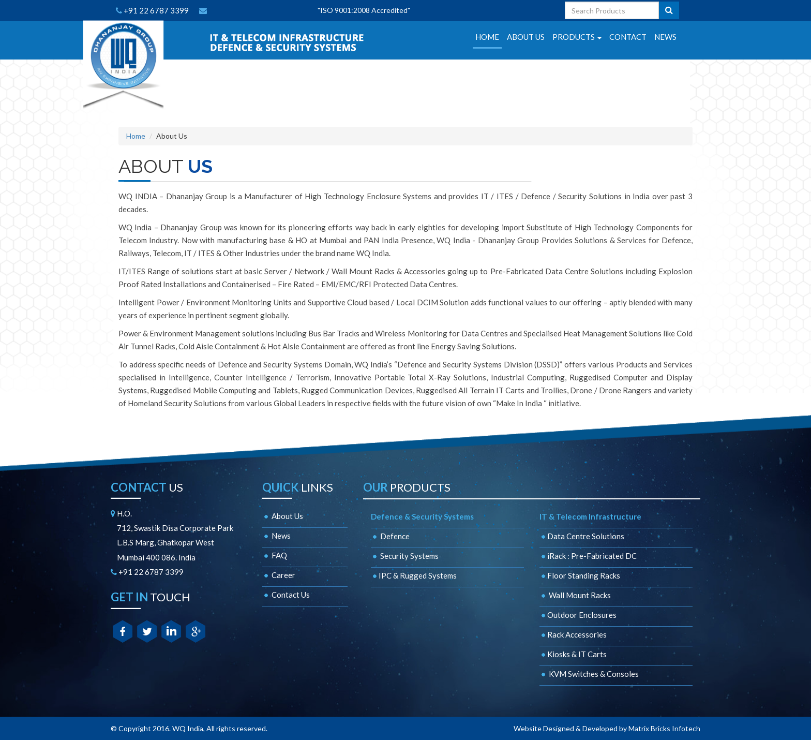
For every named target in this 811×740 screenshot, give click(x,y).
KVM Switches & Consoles (589, 673)
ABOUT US (526, 36)
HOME (487, 36)
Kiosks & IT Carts (573, 654)
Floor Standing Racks (579, 575)
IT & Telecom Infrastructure (590, 516)
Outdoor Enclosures (578, 614)
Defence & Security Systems (422, 516)
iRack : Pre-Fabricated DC (588, 555)
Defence (390, 536)
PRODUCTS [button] (577, 36)
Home (135, 135)
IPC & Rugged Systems (414, 575)
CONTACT (628, 36)
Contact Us (286, 594)
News (276, 535)
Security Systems (405, 555)
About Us (282, 516)
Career (278, 575)
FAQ (274, 555)
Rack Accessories (573, 634)
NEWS (665, 36)
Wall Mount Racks (575, 595)
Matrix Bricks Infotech (664, 728)
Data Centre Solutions (581, 536)
